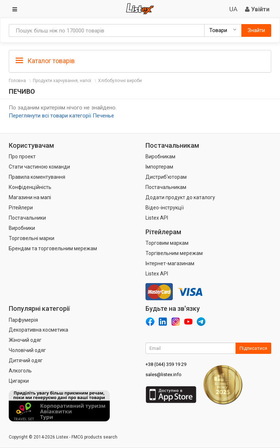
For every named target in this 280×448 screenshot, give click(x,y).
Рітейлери (21, 208)
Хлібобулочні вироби (120, 80)
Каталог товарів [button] (45, 61)
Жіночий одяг (25, 340)
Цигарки (19, 381)
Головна (17, 80)
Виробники (22, 228)
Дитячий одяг (26, 360)
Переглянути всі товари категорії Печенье (61, 115)
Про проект (22, 156)
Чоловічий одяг (27, 350)
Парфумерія (23, 320)
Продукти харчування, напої (62, 80)
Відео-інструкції (164, 208)
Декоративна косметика (38, 330)
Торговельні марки (31, 238)
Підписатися (253, 348)
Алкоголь (20, 371)
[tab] (140, 60)
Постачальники (27, 218)
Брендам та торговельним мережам (53, 248)
